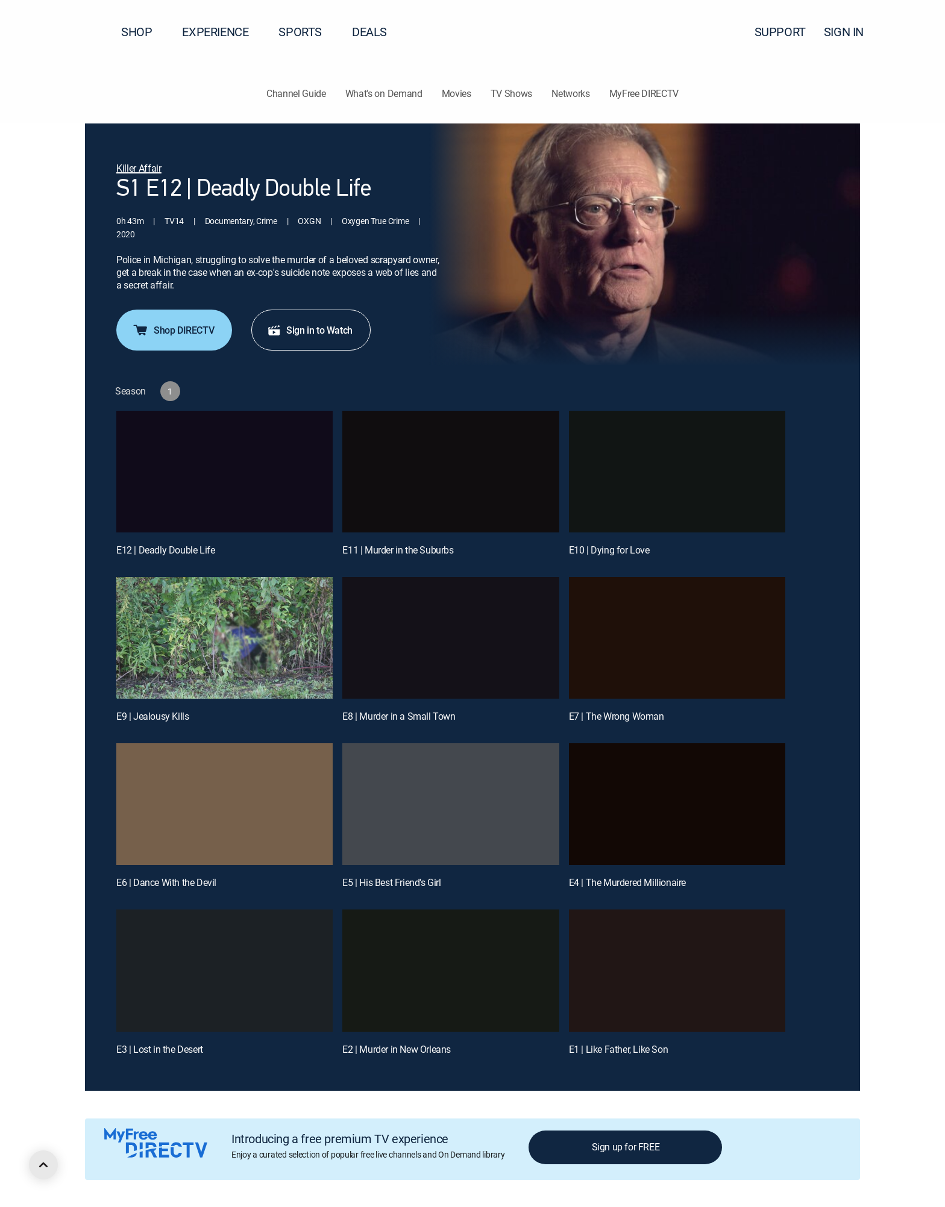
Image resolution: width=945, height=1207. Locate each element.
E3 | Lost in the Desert (159, 1049)
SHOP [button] (143, 31)
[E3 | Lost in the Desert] (224, 970)
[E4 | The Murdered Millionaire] (677, 804)
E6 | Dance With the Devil (166, 882)
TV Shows (511, 93)
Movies (456, 93)
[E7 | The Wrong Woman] (677, 638)
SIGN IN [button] (851, 31)
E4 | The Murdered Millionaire (627, 882)
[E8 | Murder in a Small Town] (450, 638)
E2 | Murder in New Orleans (396, 1049)
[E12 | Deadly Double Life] (224, 471)
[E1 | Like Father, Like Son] (677, 970)
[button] (914, 32)
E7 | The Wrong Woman (616, 716)
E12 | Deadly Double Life (165, 550)
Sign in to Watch (310, 330)
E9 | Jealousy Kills (152, 716)
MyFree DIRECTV (644, 93)
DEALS (369, 31)
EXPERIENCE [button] (222, 31)
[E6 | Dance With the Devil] (224, 804)
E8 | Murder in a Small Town (398, 716)
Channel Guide (296, 93)
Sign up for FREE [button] (626, 1146)
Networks (570, 93)
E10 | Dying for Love (609, 550)
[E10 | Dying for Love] (677, 471)
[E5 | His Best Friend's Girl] (450, 804)
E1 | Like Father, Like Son (618, 1049)
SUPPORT (780, 31)
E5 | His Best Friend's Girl (391, 882)
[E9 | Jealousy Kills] (224, 638)
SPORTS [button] (307, 31)
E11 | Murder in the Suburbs (397, 550)
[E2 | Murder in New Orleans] (450, 970)
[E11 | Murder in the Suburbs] (450, 471)
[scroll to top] (43, 1165)
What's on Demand (383, 93)
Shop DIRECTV (173, 330)
